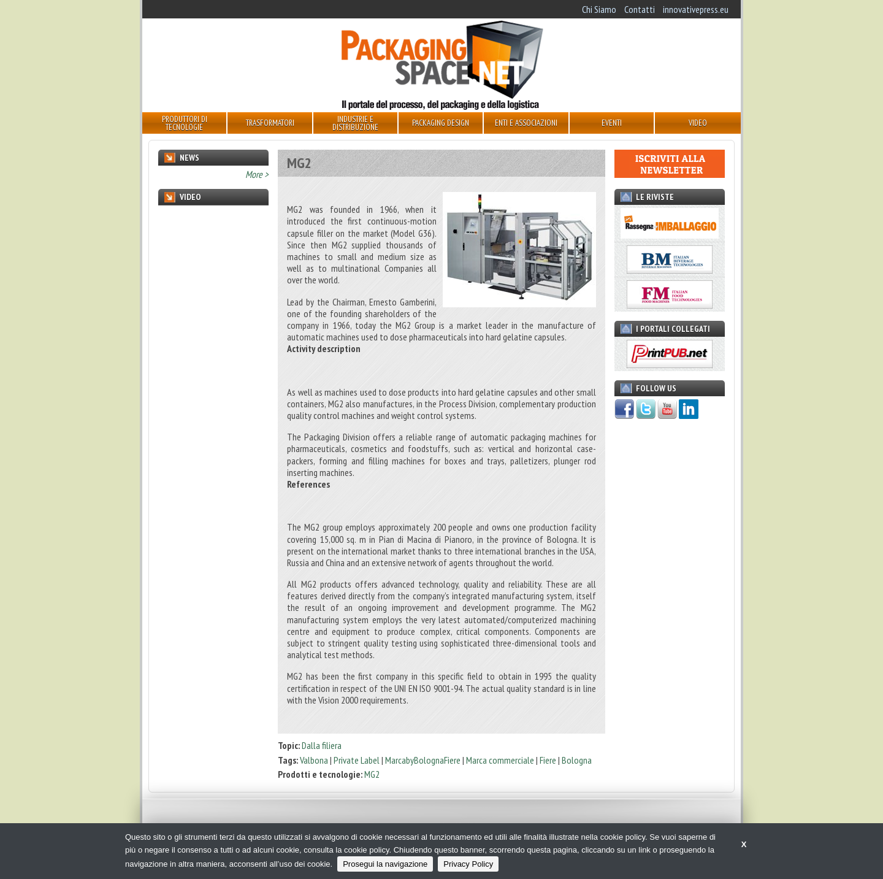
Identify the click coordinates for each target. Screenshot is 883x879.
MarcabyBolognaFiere (423, 760)
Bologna (577, 760)
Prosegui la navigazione (385, 864)
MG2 (372, 774)
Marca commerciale (500, 760)
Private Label (357, 760)
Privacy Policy (468, 864)
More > (257, 174)
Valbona (314, 760)
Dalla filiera (322, 745)
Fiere (548, 760)
